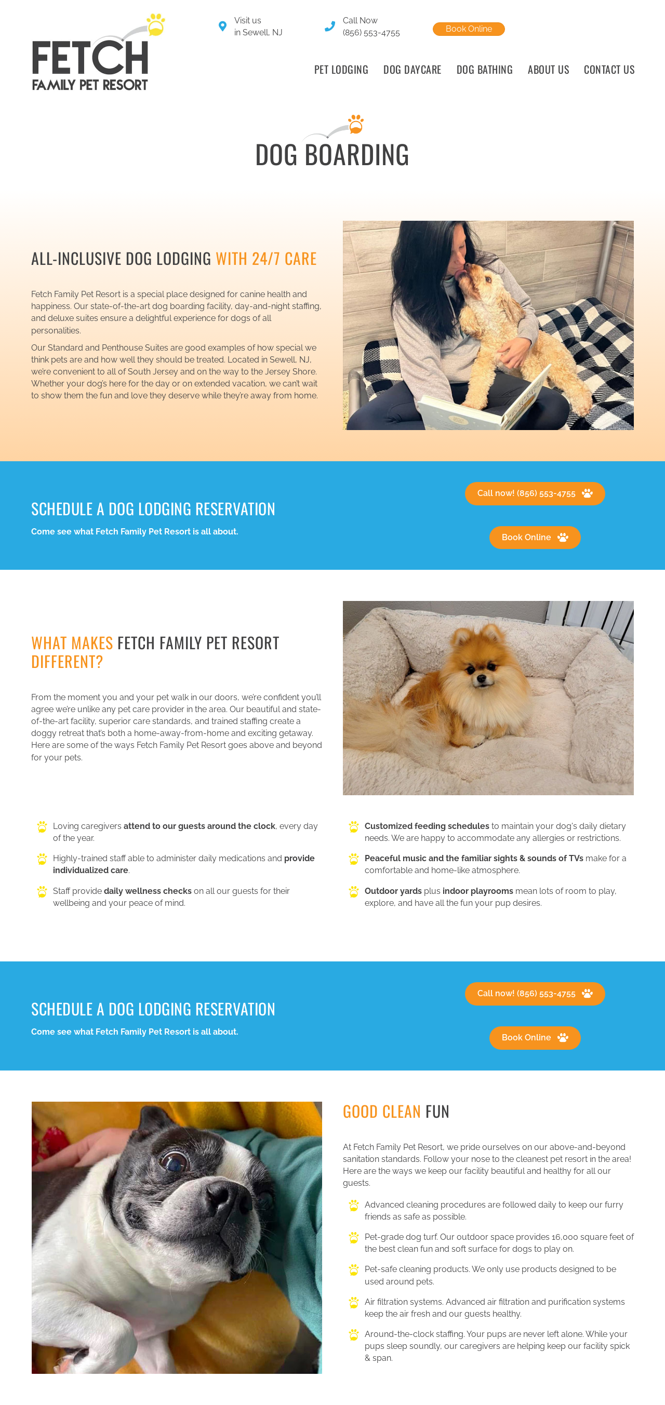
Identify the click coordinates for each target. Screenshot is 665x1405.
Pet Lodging (341, 69)
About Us (548, 69)
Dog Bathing (485, 69)
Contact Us (609, 69)
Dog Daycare (412, 69)
